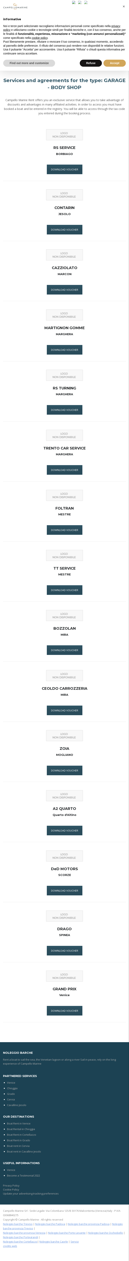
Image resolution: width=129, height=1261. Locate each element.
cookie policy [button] (40, 37)
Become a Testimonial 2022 (23, 1175)
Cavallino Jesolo (16, 1105)
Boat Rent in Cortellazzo (21, 1134)
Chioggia (12, 1088)
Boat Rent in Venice (19, 1123)
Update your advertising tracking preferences (31, 1193)
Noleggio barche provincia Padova (89, 1224)
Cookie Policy (11, 1189)
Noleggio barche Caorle (53, 1241)
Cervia (11, 1099)
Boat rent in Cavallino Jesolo (24, 1151)
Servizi (75, 1241)
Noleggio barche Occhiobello (105, 1233)
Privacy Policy (11, 1185)
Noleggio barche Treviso (18, 1224)
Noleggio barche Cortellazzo (20, 1241)
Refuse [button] (91, 63)
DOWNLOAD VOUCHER (64, 169)
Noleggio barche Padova (50, 1224)
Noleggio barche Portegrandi (20, 1237)
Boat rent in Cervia (18, 1146)
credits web (10, 1246)
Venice (11, 1082)
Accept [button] (114, 63)
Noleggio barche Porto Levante (67, 1233)
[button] (124, 6)
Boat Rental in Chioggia (21, 1129)
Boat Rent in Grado (18, 1140)
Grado (11, 1094)
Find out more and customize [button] (29, 63)
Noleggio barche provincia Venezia (24, 1233)
